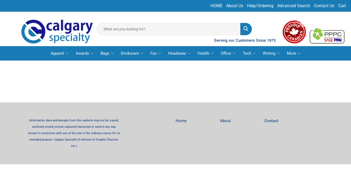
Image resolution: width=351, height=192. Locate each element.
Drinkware (132, 53)
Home (181, 120)
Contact (271, 120)
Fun (155, 53)
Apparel (60, 53)
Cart (342, 5)
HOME (216, 5)
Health (206, 53)
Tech (249, 53)
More (294, 53)
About (225, 120)
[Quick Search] (169, 29)
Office (228, 53)
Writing (271, 53)
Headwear (179, 53)
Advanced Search (293, 5)
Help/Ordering (260, 5)
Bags (107, 53)
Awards (85, 53)
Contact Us (324, 5)
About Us (234, 5)
